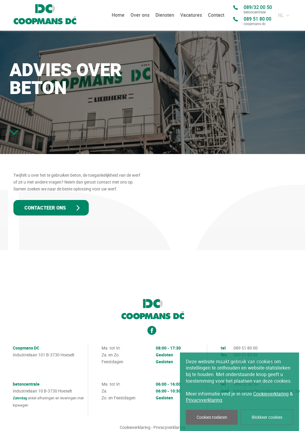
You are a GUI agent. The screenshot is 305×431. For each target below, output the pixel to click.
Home (118, 15)
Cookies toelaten (212, 417)
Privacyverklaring (169, 427)
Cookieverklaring (135, 427)
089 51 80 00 (257, 21)
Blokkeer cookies (267, 417)
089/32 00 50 (258, 10)
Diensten (164, 15)
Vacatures (191, 15)
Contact (216, 15)
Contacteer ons (45, 208)
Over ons (140, 15)
